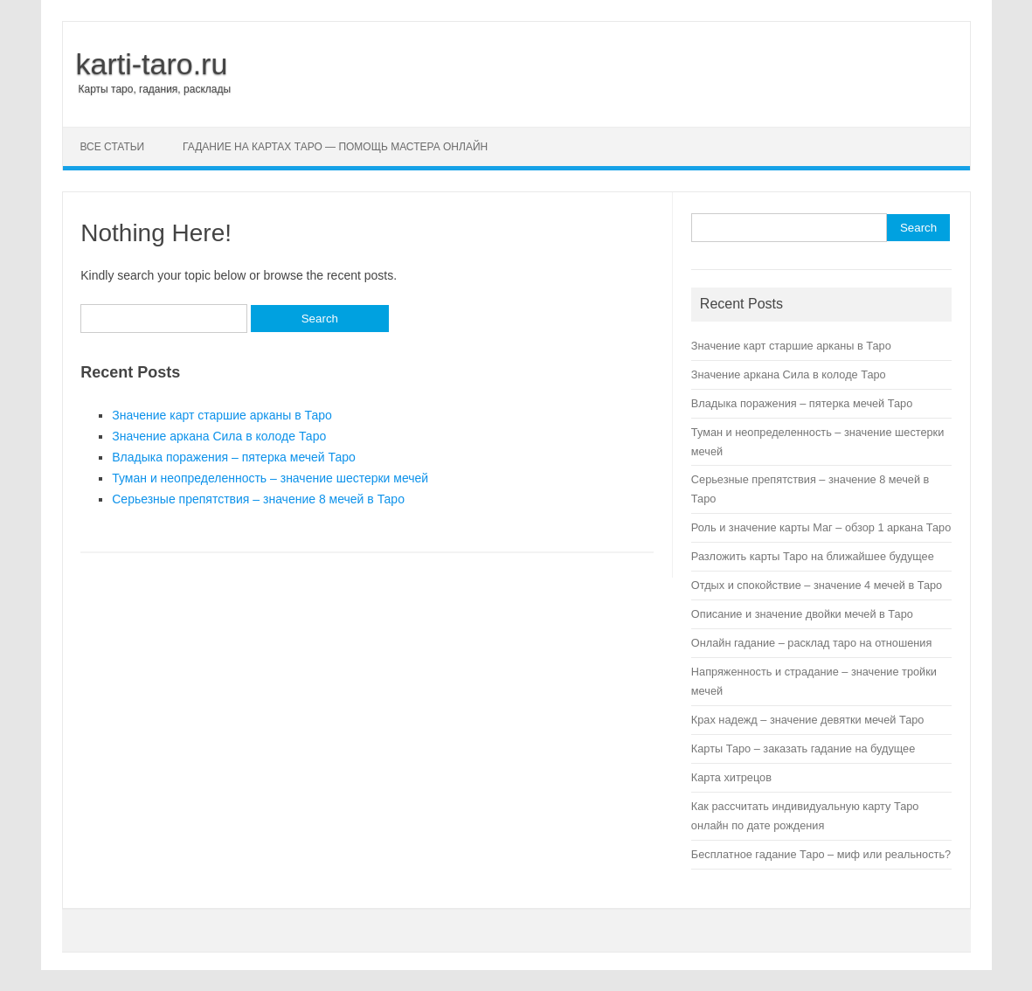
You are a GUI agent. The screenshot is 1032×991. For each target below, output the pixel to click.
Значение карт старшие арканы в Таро (222, 415)
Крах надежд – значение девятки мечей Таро (808, 719)
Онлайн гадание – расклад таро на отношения (811, 642)
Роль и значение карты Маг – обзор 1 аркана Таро (821, 527)
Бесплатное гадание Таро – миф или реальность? (821, 854)
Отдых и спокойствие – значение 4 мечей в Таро (816, 585)
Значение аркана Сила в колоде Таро (219, 436)
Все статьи (112, 147)
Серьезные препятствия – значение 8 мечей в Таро (258, 499)
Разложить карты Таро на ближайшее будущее (812, 556)
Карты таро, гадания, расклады (155, 89)
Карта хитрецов (731, 777)
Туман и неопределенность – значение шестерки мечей (270, 478)
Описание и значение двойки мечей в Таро (802, 613)
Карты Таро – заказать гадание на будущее (803, 748)
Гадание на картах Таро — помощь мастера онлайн (335, 147)
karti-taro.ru (152, 63)
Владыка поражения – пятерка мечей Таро (234, 457)
